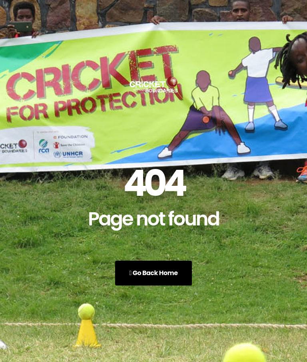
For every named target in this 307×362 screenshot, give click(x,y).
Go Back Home (153, 273)
